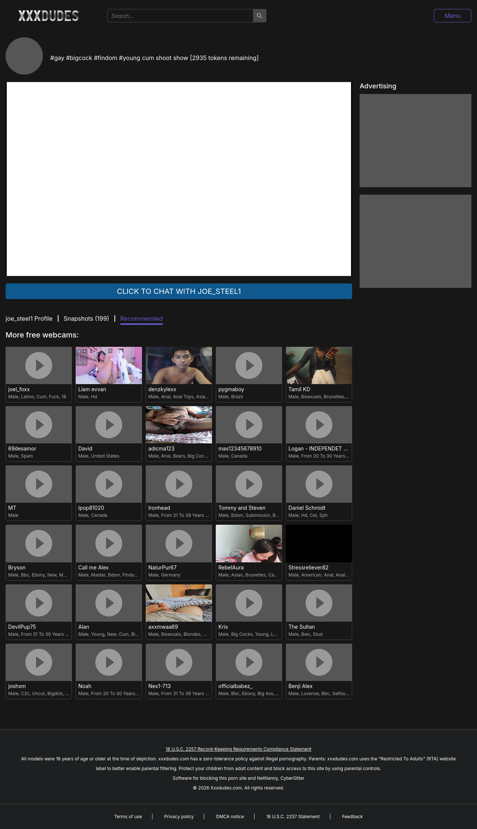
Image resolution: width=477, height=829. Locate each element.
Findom (130, 575)
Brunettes (334, 396)
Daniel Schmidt (306, 508)
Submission (258, 515)
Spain (27, 456)
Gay (280, 693)
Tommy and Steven (241, 508)
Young (97, 634)
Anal (165, 396)
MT (12, 508)
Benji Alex (300, 686)
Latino (27, 396)
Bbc (25, 575)
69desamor (22, 449)
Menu (453, 15)
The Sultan (301, 627)
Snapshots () (86, 318)
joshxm (17, 686)
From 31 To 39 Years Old (186, 515)
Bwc (305, 634)
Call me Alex (93, 568)
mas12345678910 (240, 449)
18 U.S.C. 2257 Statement (293, 816)
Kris (223, 627)
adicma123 (161, 449)
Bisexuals (311, 396)
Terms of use (128, 816)
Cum (41, 396)
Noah (84, 686)
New (52, 575)
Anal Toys (183, 396)
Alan (83, 627)
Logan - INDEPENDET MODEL (320, 449)
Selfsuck (341, 693)
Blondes (192, 634)
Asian (202, 396)
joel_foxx (19, 389)
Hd (94, 396)
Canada (239, 456)
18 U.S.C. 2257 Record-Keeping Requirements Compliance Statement (238, 749)
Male (13, 396)
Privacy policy (179, 816)
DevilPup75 (22, 627)
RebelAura (231, 568)
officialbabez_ (235, 686)
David (85, 449)
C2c (25, 693)
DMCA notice (230, 816)
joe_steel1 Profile (29, 318)
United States (105, 456)
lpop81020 (91, 508)
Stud (317, 634)
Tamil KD (299, 389)
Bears (179, 456)
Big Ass (265, 693)
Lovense (310, 693)
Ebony (38, 575)
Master (66, 575)
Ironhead (159, 508)
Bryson (17, 568)
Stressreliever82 (308, 568)
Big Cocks (198, 456)
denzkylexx (162, 389)
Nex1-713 (159, 686)
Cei (313, 515)
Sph (323, 515)
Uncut (38, 693)
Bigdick (55, 693)
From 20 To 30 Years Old (327, 456)
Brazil (237, 396)
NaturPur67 (162, 568)
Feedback (352, 816)
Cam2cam (279, 575)
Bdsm (237, 515)
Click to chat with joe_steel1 (179, 291)
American (311, 575)
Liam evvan (92, 389)
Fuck (54, 396)
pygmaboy (231, 389)
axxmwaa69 (163, 627)
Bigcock (139, 634)
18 (63, 396)
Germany (170, 575)
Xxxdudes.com (226, 788)
